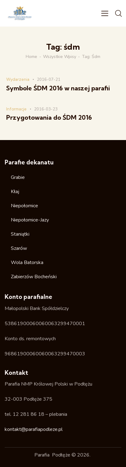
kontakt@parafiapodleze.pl (34, 429)
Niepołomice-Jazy (30, 220)
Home (31, 57)
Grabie (18, 177)
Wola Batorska (27, 262)
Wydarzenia (17, 79)
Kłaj (15, 191)
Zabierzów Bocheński (34, 276)
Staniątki (20, 234)
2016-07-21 (48, 79)
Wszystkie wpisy (59, 57)
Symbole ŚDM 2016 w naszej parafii (58, 88)
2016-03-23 (46, 109)
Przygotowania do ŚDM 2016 (49, 117)
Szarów (19, 248)
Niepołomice (24, 205)
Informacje (16, 108)
